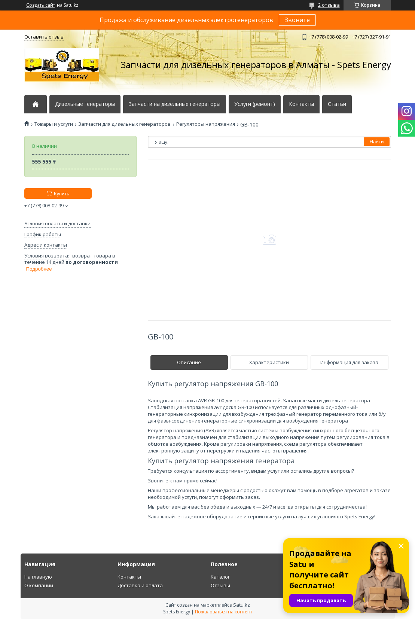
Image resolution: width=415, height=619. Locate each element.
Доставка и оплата (140, 585)
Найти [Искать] (376, 141)
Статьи (337, 104)
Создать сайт (40, 5)
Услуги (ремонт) (254, 104)
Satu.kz (241, 604)
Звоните (297, 20)
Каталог (220, 576)
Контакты (301, 104)
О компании (38, 585)
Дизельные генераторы (85, 104)
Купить (61, 193)
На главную (38, 576)
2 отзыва (329, 4)
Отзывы (220, 585)
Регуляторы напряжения (205, 124)
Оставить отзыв (44, 36)
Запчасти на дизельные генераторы (174, 104)
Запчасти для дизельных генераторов (124, 124)
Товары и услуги (53, 124)
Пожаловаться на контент (223, 612)
